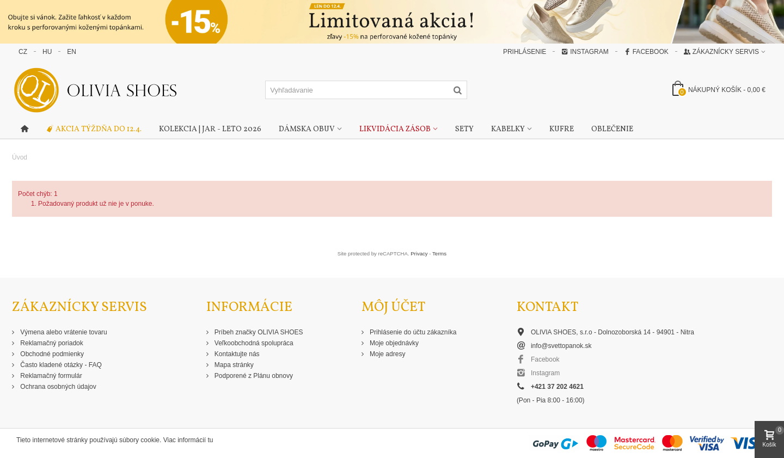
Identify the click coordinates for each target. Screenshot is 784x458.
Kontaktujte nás (236, 354)
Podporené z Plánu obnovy (253, 376)
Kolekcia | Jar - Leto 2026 (210, 129)
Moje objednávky (393, 343)
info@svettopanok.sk (561, 346)
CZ (23, 52)
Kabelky (508, 129)
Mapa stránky (233, 365)
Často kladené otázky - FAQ (60, 365)
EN (71, 52)
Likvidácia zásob (395, 129)
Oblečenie (612, 129)
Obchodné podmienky (51, 354)
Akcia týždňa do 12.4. (94, 129)
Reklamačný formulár (50, 376)
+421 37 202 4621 (557, 386)
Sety (464, 129)
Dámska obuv (307, 129)
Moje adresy (387, 354)
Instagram (584, 52)
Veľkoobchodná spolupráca (253, 343)
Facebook (646, 52)
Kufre (561, 129)
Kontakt (547, 307)
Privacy (419, 254)
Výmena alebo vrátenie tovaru (63, 332)
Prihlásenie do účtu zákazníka (412, 332)
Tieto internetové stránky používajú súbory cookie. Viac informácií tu (114, 440)
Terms (439, 254)
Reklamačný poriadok (51, 343)
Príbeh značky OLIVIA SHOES (258, 332)
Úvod (19, 157)
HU (47, 52)
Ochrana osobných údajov (57, 386)
